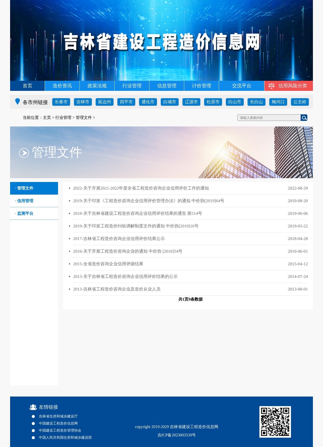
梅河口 (278, 101)
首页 (27, 85)
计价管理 (201, 85)
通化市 (148, 101)
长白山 (256, 101)
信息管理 (166, 85)
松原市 (213, 101)
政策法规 (97, 85)
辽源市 (191, 101)
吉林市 (82, 101)
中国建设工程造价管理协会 (60, 430)
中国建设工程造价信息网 (58, 423)
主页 (47, 117)
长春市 (61, 101)
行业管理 (132, 85)
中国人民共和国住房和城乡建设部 (65, 437)
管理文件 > (85, 117)
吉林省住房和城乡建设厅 (58, 416)
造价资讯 (62, 85)
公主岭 (299, 101)
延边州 (104, 101)
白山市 (234, 101)
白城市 (169, 101)
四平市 (126, 101)
